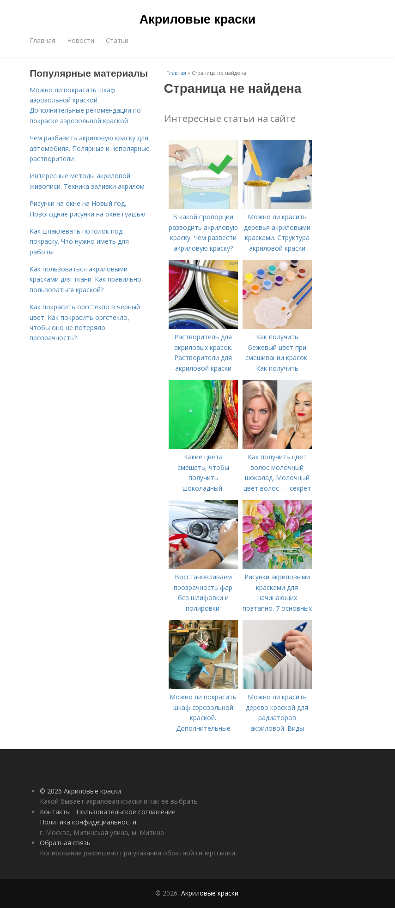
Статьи (117, 40)
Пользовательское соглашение (126, 811)
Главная (42, 40)
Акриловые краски (198, 19)
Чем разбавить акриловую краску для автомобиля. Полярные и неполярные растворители (90, 148)
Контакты (55, 811)
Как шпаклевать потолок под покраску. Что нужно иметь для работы (79, 241)
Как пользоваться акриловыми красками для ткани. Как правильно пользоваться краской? (85, 279)
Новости (80, 40)
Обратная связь (65, 842)
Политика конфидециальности (88, 822)
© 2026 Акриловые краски (80, 791)
